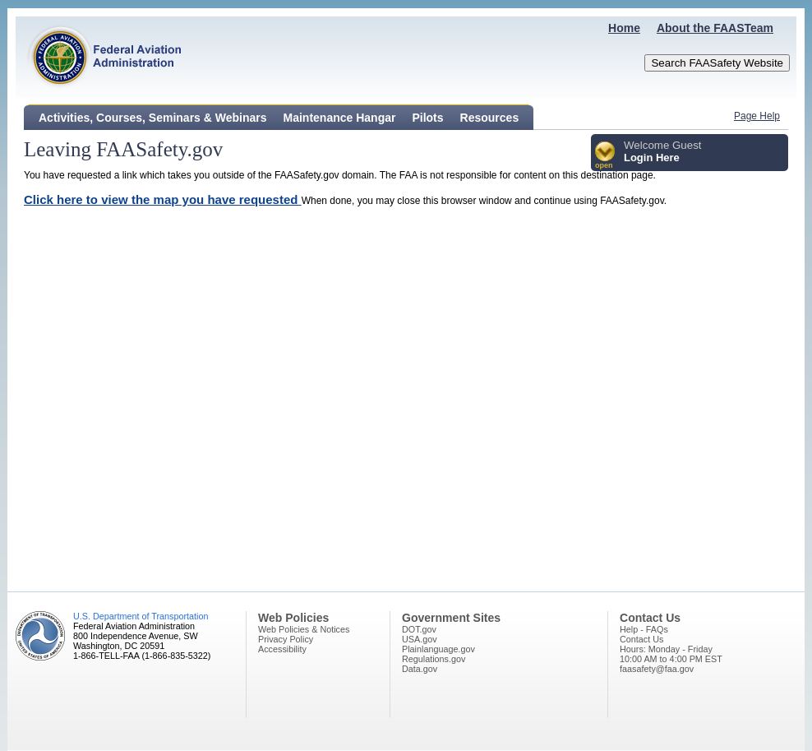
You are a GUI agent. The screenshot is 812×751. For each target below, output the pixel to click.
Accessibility (282, 649)
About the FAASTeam (715, 28)
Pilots (427, 117)
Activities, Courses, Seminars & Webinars (153, 117)
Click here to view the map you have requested (163, 199)
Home (624, 28)
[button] (605, 156)
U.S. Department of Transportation (140, 616)
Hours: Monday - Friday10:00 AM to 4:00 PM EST (671, 654)
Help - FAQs (644, 629)
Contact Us (641, 639)
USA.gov (419, 639)
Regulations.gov (433, 659)
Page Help (757, 116)
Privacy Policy (285, 639)
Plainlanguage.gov (438, 649)
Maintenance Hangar (340, 117)
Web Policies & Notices (303, 629)
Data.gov (419, 669)
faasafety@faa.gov (657, 669)
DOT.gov (419, 629)
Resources (489, 117)
